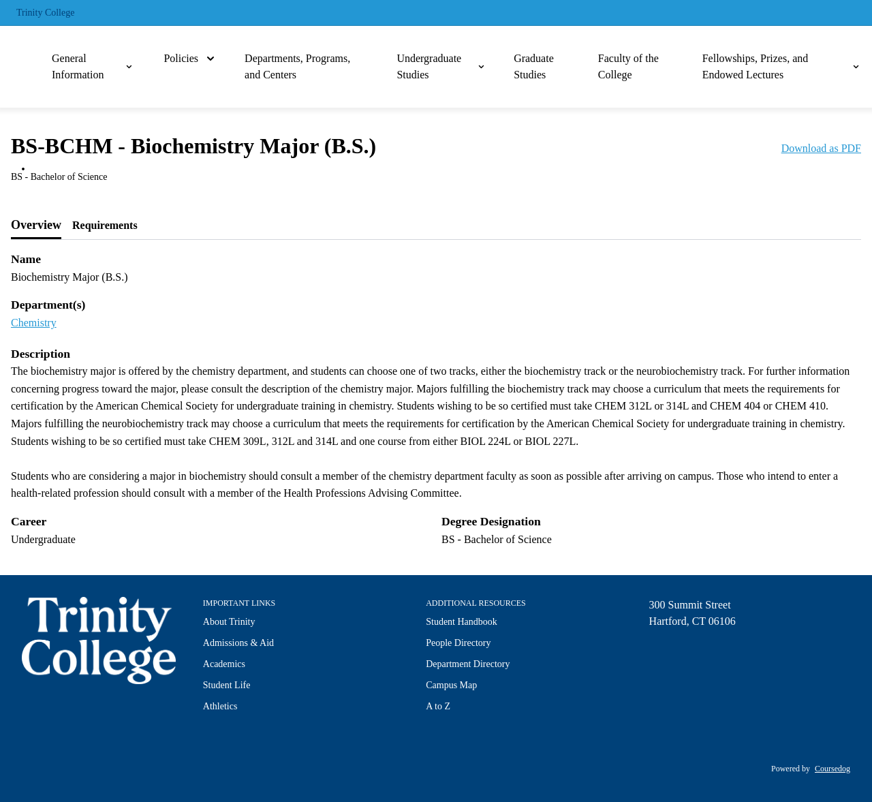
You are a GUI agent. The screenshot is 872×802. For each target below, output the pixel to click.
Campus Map (451, 685)
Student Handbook (461, 622)
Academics (224, 664)
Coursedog (832, 768)
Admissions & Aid (238, 643)
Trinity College (45, 12)
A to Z (438, 706)
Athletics (220, 706)
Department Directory (468, 664)
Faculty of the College (628, 66)
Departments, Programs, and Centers (297, 66)
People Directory (458, 643)
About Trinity (229, 622)
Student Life (227, 685)
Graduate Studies (534, 66)
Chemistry (34, 322)
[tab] (36, 225)
